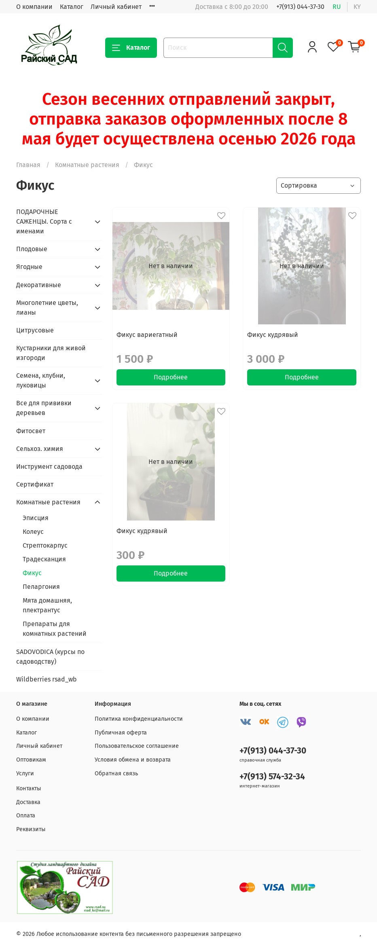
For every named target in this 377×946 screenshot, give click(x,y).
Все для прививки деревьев (44, 408)
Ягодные (29, 267)
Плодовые (31, 249)
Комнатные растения (87, 165)
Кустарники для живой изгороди (51, 353)
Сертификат (34, 484)
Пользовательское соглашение (137, 746)
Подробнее (171, 377)
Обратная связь (116, 773)
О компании (34, 7)
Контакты (28, 788)
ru (337, 7)
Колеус (33, 531)
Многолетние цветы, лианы (47, 307)
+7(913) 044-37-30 (300, 7)
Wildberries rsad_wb (46, 679)
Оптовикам (31, 759)
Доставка (28, 802)
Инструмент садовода (49, 466)
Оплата (25, 815)
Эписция (36, 518)
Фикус (32, 573)
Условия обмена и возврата (133, 759)
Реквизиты (31, 829)
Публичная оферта (121, 732)
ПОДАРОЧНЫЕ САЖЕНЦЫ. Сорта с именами (44, 221)
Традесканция (44, 559)
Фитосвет (30, 431)
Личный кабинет (116, 7)
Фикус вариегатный (147, 335)
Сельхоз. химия (39, 449)
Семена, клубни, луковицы (40, 380)
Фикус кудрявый (272, 335)
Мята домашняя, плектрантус (47, 605)
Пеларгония (41, 586)
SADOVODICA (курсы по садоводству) (50, 656)
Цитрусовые (35, 330)
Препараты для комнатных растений (55, 628)
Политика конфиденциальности (139, 718)
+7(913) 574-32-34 (272, 777)
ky (357, 7)
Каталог (71, 7)
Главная (28, 165)
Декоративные (38, 285)
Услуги (25, 773)
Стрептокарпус (45, 545)
